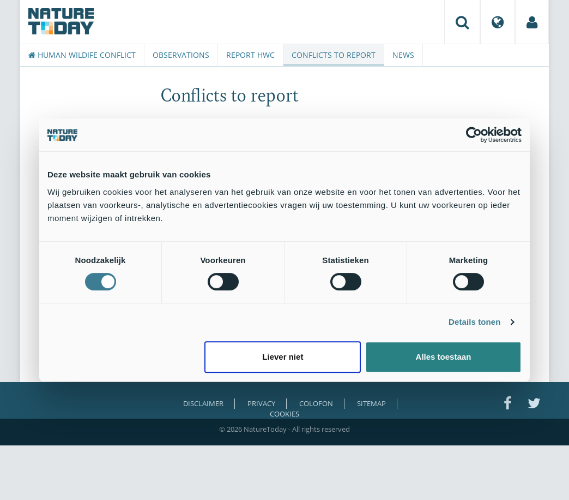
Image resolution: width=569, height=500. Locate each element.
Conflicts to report (334, 55)
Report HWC (250, 55)
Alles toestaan (443, 356)
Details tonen (474, 321)
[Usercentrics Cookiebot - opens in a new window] (474, 135)
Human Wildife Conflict (82, 55)
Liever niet (282, 356)
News (403, 55)
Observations (181, 55)
